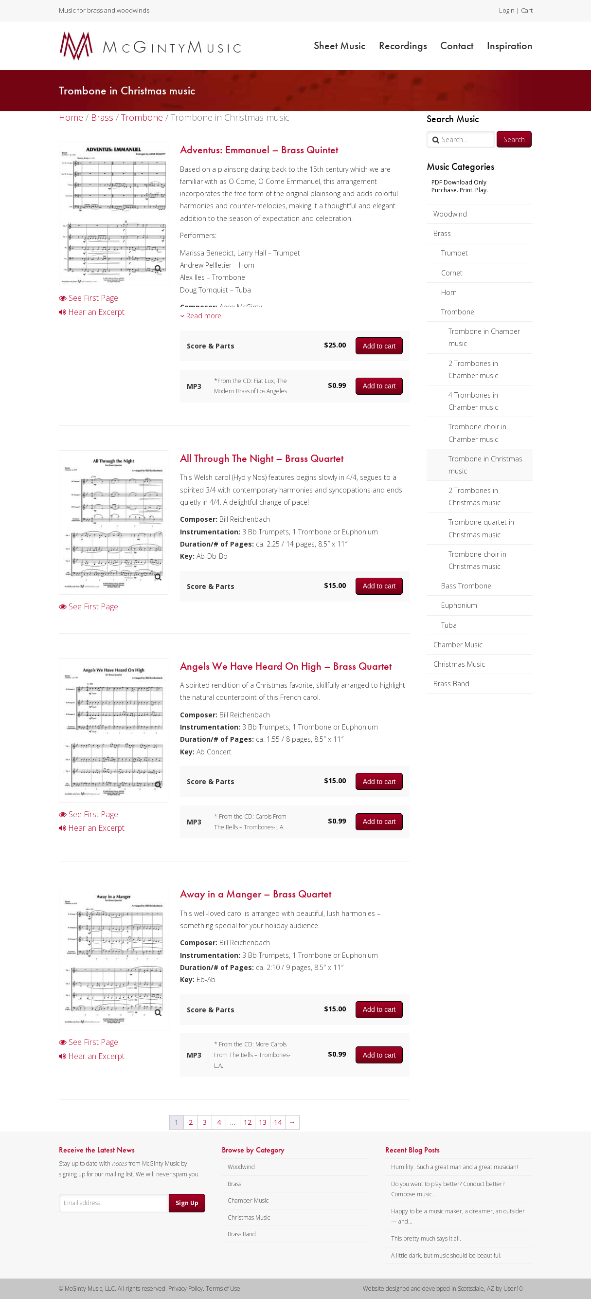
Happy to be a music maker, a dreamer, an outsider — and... (458, 1216)
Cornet (452, 272)
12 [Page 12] (247, 1122)
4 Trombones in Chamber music (473, 401)
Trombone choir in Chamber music (477, 432)
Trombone (457, 311)
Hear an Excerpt (92, 312)
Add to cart (379, 346)
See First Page (88, 298)
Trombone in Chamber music (484, 337)
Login (507, 10)
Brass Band (451, 683)
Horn (449, 292)
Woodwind (450, 214)
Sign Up (187, 1203)
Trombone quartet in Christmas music (481, 528)
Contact (456, 45)
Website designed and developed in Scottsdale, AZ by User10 (443, 1288)
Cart (527, 10)
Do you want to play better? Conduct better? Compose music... (447, 1189)
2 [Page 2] (191, 1122)
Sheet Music (339, 45)
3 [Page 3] (205, 1122)
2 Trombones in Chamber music (473, 369)
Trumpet (454, 252)
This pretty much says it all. (426, 1238)
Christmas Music (459, 664)
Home (71, 117)
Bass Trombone (466, 585)
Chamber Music (458, 644)
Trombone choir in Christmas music (477, 560)
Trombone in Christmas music (485, 465)
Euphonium (459, 605)
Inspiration (510, 45)
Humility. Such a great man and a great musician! (454, 1167)
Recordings (403, 45)
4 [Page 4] (219, 1122)
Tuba (449, 625)
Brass (442, 233)
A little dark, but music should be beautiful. (446, 1255)
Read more (200, 315)
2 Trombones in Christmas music (474, 496)
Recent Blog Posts (412, 1150)
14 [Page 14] (278, 1122)
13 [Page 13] (263, 1122)
